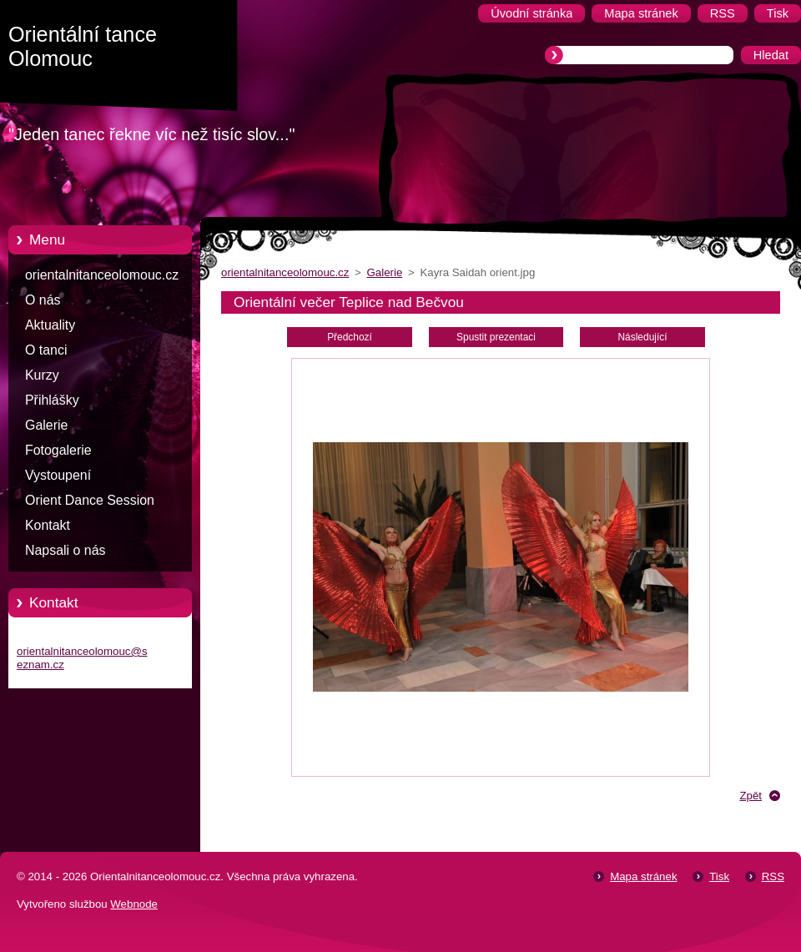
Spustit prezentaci (496, 337)
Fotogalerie (58, 450)
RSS (773, 876)
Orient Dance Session (89, 500)
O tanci (46, 350)
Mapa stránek (643, 876)
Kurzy (42, 375)
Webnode (134, 904)
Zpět (750, 795)
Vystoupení (58, 475)
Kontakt (47, 525)
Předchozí (349, 337)
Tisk (719, 876)
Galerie (46, 425)
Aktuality (50, 325)
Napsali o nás (65, 550)
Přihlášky (52, 400)
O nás (42, 300)
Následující (642, 337)
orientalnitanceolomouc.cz (102, 275)
